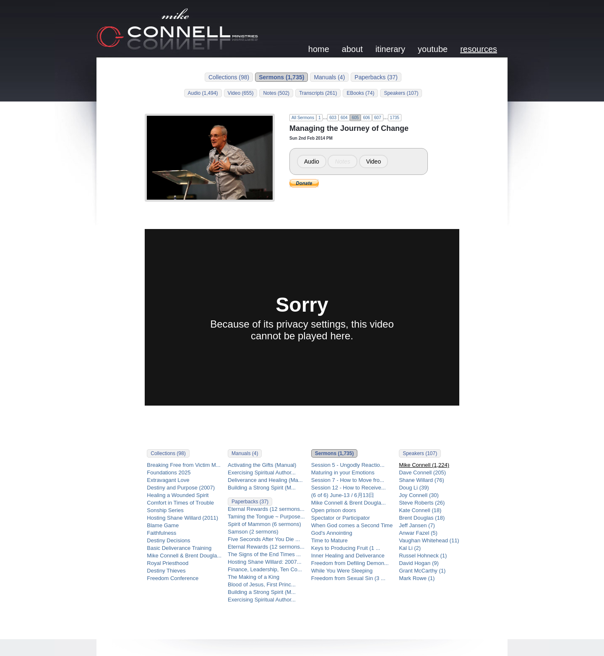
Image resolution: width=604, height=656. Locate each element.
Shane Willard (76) (421, 480)
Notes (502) (276, 93)
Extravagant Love (168, 480)
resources (478, 49)
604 (344, 117)
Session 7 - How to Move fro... (347, 480)
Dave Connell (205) (422, 472)
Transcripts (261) (318, 93)
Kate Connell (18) (420, 510)
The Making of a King (253, 577)
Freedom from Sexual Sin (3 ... (348, 578)
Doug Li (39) (414, 487)
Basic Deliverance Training (179, 548)
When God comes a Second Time (352, 525)
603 (332, 117)
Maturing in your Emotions (343, 472)
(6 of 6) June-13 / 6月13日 (342, 495)
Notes (342, 161)
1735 (394, 117)
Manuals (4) (329, 77)
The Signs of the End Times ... (264, 554)
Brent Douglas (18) (422, 518)
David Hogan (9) (419, 563)
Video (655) (241, 93)
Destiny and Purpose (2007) (181, 487)
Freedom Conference (172, 578)
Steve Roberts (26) (422, 503)
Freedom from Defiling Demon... (350, 563)
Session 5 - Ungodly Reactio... (348, 465)
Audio (311, 161)
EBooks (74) (360, 93)
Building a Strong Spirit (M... (262, 487)
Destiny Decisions (168, 540)
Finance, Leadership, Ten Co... (265, 569)
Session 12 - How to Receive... (348, 487)
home (318, 49)
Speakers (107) (401, 93)
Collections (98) (228, 77)
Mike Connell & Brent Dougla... (184, 555)
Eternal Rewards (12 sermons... (266, 509)
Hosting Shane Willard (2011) (182, 518)
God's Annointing (331, 533)
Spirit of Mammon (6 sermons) (264, 524)
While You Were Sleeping (341, 570)
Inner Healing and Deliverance (348, 555)
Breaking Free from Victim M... (183, 465)
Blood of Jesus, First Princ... (262, 584)
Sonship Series (165, 510)
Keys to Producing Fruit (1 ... (345, 548)
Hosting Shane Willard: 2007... (265, 562)
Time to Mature (329, 540)
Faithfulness (161, 533)
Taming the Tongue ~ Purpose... (266, 516)
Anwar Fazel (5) (418, 533)
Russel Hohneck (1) (423, 555)
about (352, 49)
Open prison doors (333, 510)
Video (373, 161)
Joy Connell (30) (419, 495)
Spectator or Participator (340, 518)
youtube (433, 49)
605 (355, 117)
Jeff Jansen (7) (417, 525)
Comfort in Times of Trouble (180, 503)
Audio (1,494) (203, 93)
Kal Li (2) (410, 548)
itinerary (390, 49)
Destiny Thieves (166, 570)
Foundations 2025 (168, 472)
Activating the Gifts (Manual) (262, 465)
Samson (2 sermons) (253, 531)
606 (366, 117)
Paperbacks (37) (376, 77)
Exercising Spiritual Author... (262, 472)
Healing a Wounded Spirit (177, 495)
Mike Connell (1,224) (424, 465)
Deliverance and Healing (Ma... (265, 480)
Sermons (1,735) (281, 77)
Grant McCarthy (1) (422, 570)
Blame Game (163, 525)
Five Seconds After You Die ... (264, 539)
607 (377, 117)
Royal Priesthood (167, 563)
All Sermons (303, 117)
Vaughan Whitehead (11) (429, 540)
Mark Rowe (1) (417, 578)
